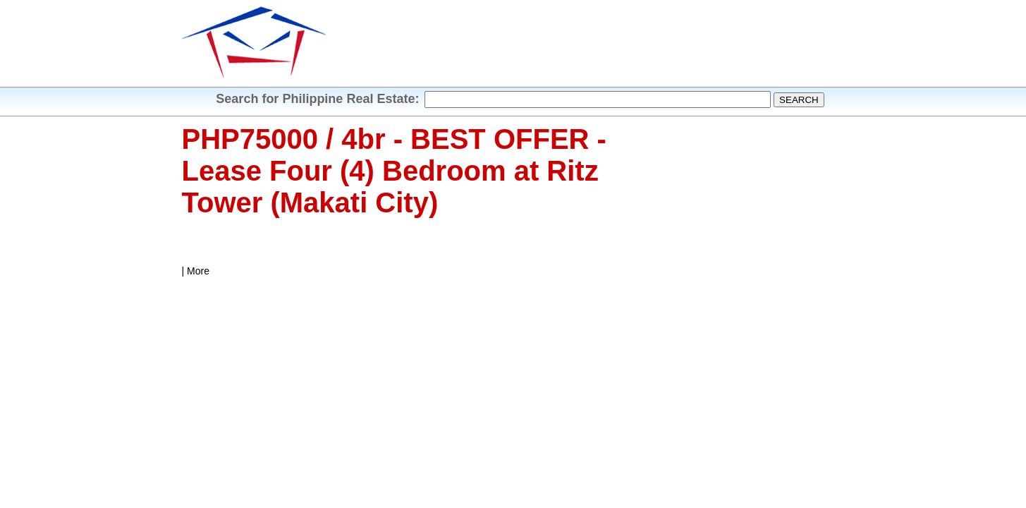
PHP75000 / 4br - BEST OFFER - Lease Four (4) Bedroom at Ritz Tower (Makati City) (394, 170)
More (198, 271)
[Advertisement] (586, 46)
